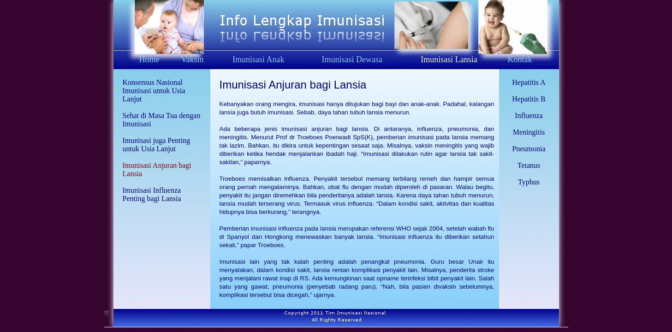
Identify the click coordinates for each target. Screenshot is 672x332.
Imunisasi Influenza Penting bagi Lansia (152, 194)
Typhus (529, 182)
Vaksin (192, 59)
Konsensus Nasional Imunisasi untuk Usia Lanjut (154, 90)
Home (149, 59)
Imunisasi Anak (258, 59)
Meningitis (529, 132)
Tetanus (529, 165)
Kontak (519, 59)
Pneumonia (529, 149)
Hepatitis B (528, 99)
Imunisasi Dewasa (352, 59)
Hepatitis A (528, 82)
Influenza (528, 115)
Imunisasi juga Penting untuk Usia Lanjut (156, 144)
